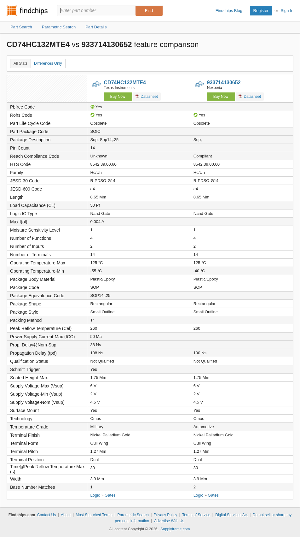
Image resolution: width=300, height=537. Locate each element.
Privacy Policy (165, 515)
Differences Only (48, 63)
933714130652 (224, 82)
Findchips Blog (229, 10)
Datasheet (147, 96)
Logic (95, 495)
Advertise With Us (169, 521)
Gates (110, 495)
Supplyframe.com (175, 529)
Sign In (287, 10)
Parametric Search (132, 515)
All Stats (20, 63)
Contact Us (46, 515)
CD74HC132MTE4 (125, 82)
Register (260, 10)
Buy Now (117, 96)
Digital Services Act (231, 515)
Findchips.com (27, 10)
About (66, 515)
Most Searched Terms (94, 515)
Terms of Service (196, 515)
